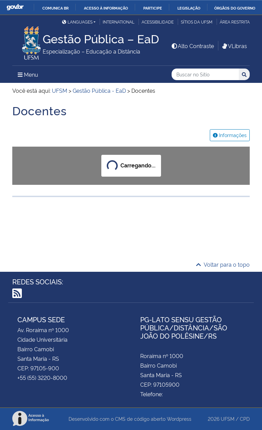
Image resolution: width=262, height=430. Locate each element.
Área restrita (235, 22)
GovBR (15, 7)
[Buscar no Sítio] (205, 74)
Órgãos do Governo (234, 8)
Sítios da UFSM (197, 22)
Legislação (188, 8)
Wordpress (179, 418)
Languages (77, 22)
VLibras (234, 45)
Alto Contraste (192, 45)
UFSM (227, 418)
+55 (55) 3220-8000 (42, 377)
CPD (245, 418)
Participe (152, 8)
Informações (230, 135)
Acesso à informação (106, 8)
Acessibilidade (158, 22)
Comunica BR (55, 8)
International (118, 22)
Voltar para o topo (223, 264)
